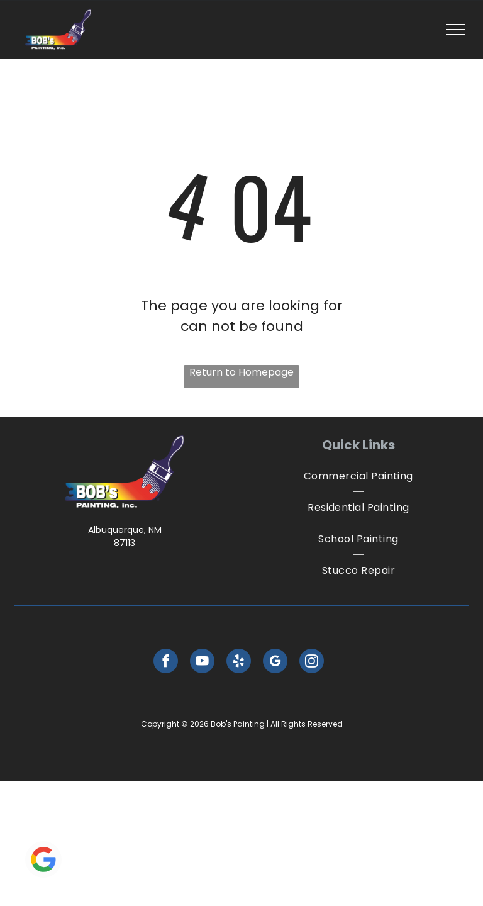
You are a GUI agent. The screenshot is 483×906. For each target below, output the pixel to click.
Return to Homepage (241, 372)
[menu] (455, 29)
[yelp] (238, 662)
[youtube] (202, 662)
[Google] (43, 861)
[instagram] (311, 662)
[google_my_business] (275, 662)
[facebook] (165, 662)
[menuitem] (358, 476)
